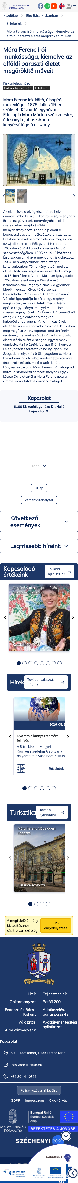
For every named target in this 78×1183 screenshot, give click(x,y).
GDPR (15, 1100)
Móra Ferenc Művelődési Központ (37, 830)
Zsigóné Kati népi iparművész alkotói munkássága (35, 590)
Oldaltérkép (58, 1100)
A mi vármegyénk (20, 1030)
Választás (27, 1022)
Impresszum (34, 1100)
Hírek (31, 994)
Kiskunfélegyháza (16, 83)
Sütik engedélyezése (55, 925)
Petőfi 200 (52, 1002)
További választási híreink (41, 682)
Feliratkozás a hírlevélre (39, 1090)
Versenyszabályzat (39, 500)
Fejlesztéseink (55, 994)
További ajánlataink (56, 571)
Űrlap (39, 488)
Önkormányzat (23, 1002)
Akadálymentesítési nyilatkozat (60, 1024)
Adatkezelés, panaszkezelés (55, 1012)
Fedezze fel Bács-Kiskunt (20, 1012)
